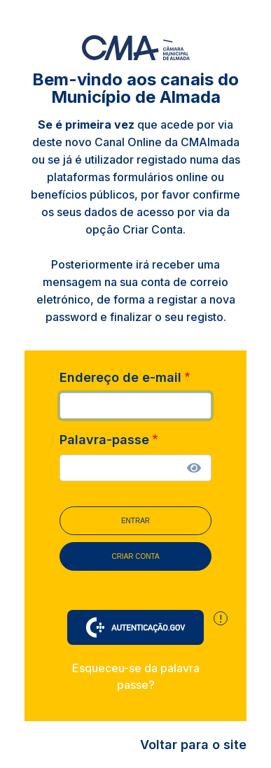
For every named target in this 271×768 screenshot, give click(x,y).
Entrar (135, 521)
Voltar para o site (193, 744)
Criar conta (135, 556)
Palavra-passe (104, 439)
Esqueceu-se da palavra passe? (136, 676)
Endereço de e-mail (120, 377)
